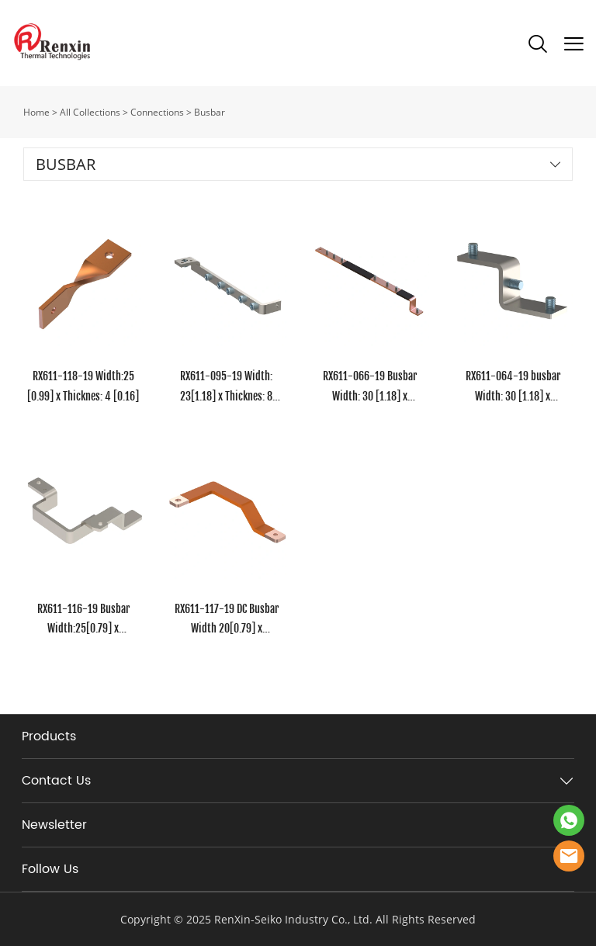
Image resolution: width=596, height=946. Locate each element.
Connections (157, 112)
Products (49, 736)
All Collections (90, 112)
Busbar (209, 112)
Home (36, 112)
